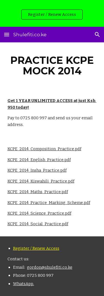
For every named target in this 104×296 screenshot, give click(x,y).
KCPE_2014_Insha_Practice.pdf (37, 170)
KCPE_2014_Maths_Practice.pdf (37, 191)
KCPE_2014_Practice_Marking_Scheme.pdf (48, 202)
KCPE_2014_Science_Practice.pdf (39, 213)
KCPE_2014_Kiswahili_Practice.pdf (40, 181)
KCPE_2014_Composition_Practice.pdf (44, 148)
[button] (6, 34)
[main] (52, 65)
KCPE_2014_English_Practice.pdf (39, 159)
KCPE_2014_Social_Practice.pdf (37, 223)
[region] (52, 13)
